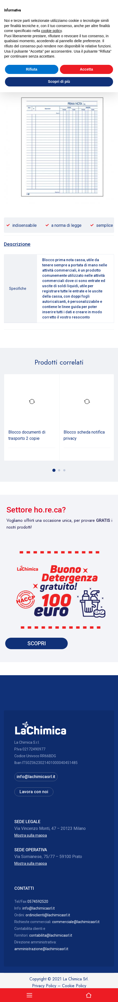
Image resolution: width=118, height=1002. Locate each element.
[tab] (17, 244)
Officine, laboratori (34, 54)
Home (9, 54)
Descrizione (17, 244)
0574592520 (37, 901)
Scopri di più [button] (59, 991)
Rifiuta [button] (31, 979)
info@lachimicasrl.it (36, 776)
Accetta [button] (86, 979)
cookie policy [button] (51, 940)
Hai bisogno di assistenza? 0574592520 (59, 37)
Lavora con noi (34, 791)
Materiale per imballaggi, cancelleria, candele (40, 61)
